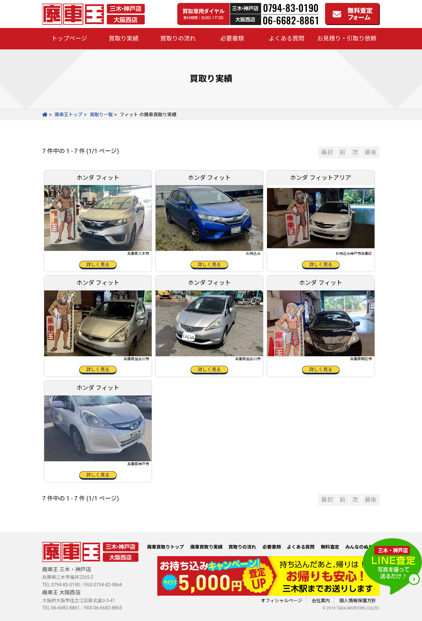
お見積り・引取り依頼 (347, 38)
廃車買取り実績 (206, 547)
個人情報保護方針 (357, 600)
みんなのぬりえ (361, 547)
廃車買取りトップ (165, 547)
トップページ (69, 38)
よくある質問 (286, 38)
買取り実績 (123, 38)
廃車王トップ (68, 114)
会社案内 (321, 600)
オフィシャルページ (281, 600)
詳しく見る (97, 264)
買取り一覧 (101, 114)
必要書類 (232, 38)
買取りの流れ (178, 38)
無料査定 (330, 547)
